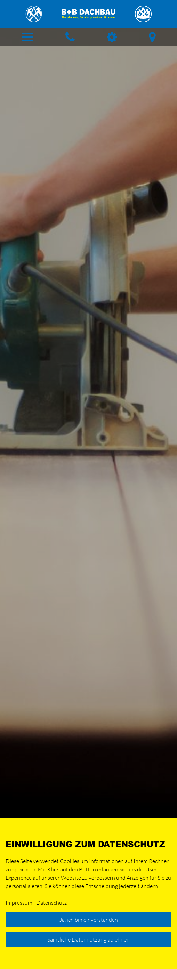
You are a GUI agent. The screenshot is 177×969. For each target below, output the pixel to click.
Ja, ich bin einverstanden (88, 919)
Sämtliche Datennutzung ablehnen (88, 939)
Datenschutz (51, 902)
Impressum (19, 902)
